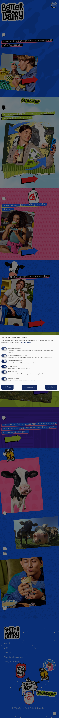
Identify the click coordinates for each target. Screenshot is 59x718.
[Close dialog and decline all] (57, 336)
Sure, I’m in (51, 387)
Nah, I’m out (7, 387)
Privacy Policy (26, 342)
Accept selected (29, 387)
